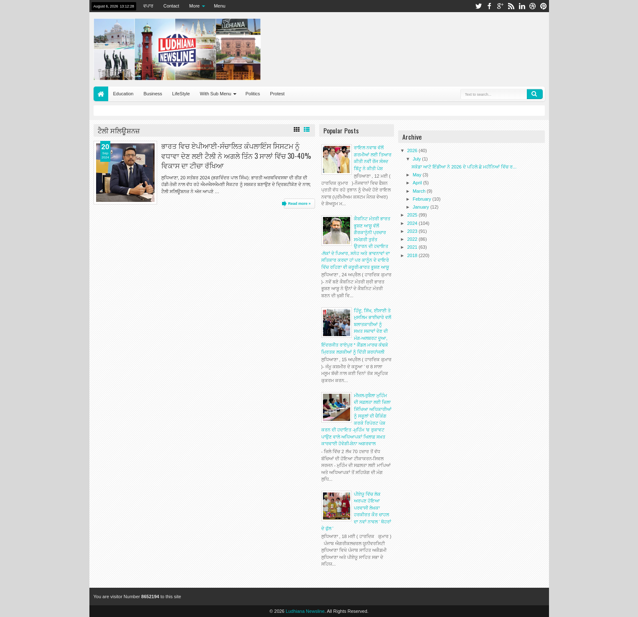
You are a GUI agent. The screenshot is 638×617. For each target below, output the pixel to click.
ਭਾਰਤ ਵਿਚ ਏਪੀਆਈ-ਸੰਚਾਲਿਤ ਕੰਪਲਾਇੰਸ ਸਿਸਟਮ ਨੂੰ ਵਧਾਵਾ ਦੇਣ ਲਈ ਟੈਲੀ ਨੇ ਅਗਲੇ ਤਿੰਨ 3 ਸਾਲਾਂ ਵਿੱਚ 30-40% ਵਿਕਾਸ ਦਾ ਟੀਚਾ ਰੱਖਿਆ (236, 155)
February (422, 198)
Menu (220, 5)
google (500, 6)
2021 (413, 247)
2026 (413, 150)
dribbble (532, 6)
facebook (489, 6)
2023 (413, 231)
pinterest (543, 6)
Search (535, 94)
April (418, 182)
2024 (413, 223)
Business (152, 93)
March (420, 191)
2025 (413, 214)
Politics (252, 93)
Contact (171, 5)
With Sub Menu (215, 93)
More (194, 5)
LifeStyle (181, 93)
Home (101, 94)
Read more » (299, 203)
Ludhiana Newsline (305, 611)
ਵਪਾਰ (148, 5)
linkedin (521, 6)
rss (511, 6)
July (417, 158)
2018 (413, 255)
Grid (296, 129)
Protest (277, 93)
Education (123, 93)
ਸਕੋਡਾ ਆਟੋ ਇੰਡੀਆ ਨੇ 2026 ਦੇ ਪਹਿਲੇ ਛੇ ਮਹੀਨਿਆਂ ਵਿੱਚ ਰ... (464, 166)
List (306, 129)
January (421, 206)
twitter (478, 6)
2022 (413, 239)
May (418, 174)
